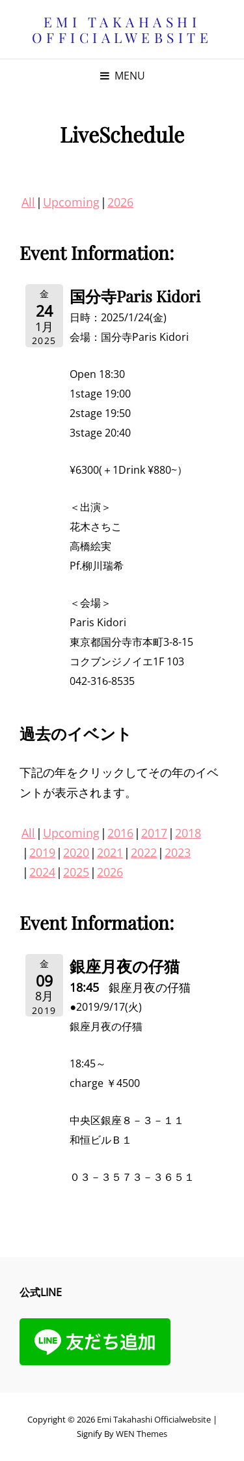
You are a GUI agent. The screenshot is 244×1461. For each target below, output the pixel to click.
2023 (178, 852)
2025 (76, 872)
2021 (110, 852)
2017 (154, 833)
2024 (42, 872)
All (28, 202)
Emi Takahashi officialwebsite (122, 29)
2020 (76, 852)
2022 (144, 852)
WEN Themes (141, 1433)
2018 (188, 833)
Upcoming (71, 202)
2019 (42, 852)
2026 (120, 202)
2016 (120, 833)
